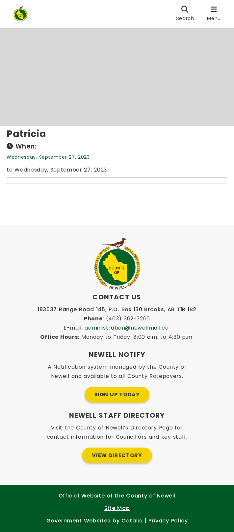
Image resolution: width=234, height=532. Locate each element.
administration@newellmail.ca (127, 328)
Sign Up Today (117, 394)
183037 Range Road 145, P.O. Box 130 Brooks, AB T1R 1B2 (117, 309)
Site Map (117, 508)
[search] (185, 14)
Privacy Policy (168, 520)
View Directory (117, 455)
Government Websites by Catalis (94, 520)
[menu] (214, 14)
